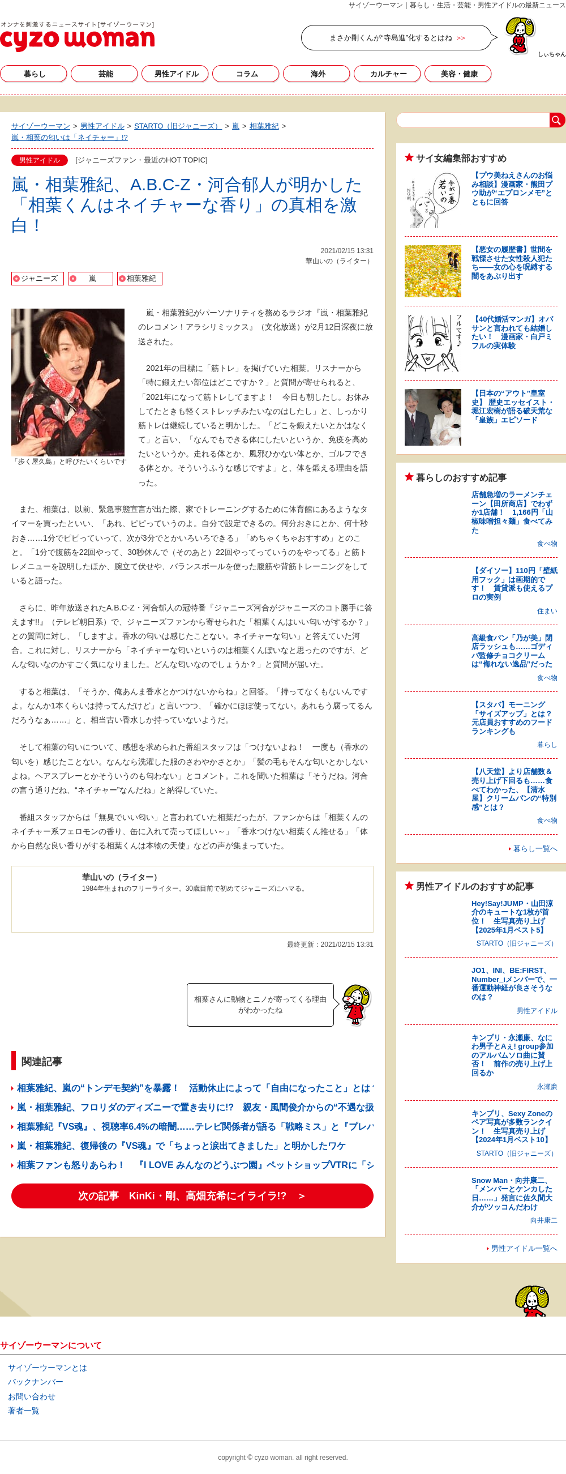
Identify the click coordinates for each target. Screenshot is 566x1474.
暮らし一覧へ (535, 848)
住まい (547, 611)
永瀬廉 (547, 1087)
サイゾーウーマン (77, 37)
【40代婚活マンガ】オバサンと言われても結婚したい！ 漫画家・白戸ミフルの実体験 (512, 332)
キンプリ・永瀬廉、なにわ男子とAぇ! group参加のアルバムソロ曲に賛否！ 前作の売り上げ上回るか (512, 1055)
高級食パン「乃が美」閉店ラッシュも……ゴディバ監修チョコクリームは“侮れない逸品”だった (511, 651)
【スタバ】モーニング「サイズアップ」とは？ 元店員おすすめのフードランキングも (515, 718)
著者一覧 (24, 1410)
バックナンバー (35, 1381)
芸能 (105, 74)
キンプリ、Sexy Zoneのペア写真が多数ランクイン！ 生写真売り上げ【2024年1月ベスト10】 (511, 1126)
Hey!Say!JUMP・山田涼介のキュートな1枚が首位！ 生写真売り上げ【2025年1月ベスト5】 (512, 916)
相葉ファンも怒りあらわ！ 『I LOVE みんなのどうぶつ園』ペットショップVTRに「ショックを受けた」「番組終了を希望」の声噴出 (291, 1165)
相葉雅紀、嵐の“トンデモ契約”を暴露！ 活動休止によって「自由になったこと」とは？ (198, 1088)
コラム (247, 74)
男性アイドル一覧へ (524, 1248)
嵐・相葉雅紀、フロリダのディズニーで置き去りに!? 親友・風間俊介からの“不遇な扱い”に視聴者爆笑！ (234, 1107)
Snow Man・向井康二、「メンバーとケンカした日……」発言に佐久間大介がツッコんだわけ (511, 1193)
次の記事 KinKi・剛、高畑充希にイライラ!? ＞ (192, 1196)
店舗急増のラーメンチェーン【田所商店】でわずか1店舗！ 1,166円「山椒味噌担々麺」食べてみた (512, 512)
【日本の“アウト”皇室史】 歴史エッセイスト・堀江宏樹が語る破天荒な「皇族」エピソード (513, 406)
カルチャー (388, 74)
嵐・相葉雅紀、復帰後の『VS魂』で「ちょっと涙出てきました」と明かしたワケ (181, 1146)
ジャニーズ (39, 278)
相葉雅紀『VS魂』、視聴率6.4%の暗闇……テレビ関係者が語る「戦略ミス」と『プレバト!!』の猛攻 (222, 1126)
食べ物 (547, 544)
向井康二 (544, 1220)
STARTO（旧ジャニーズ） (517, 943)
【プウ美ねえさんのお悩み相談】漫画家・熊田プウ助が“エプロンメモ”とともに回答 (511, 188)
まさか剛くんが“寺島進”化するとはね (390, 37)
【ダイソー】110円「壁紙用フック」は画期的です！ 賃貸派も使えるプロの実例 (514, 583)
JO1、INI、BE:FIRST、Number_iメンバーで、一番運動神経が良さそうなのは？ (514, 983)
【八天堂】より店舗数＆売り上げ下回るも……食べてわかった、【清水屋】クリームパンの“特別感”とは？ (513, 789)
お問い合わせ (31, 1396)
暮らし (35, 74)
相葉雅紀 (141, 278)
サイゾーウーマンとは (47, 1367)
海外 (318, 74)
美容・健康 (459, 74)
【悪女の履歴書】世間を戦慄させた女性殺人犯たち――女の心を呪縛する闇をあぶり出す (511, 262)
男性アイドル (177, 74)
